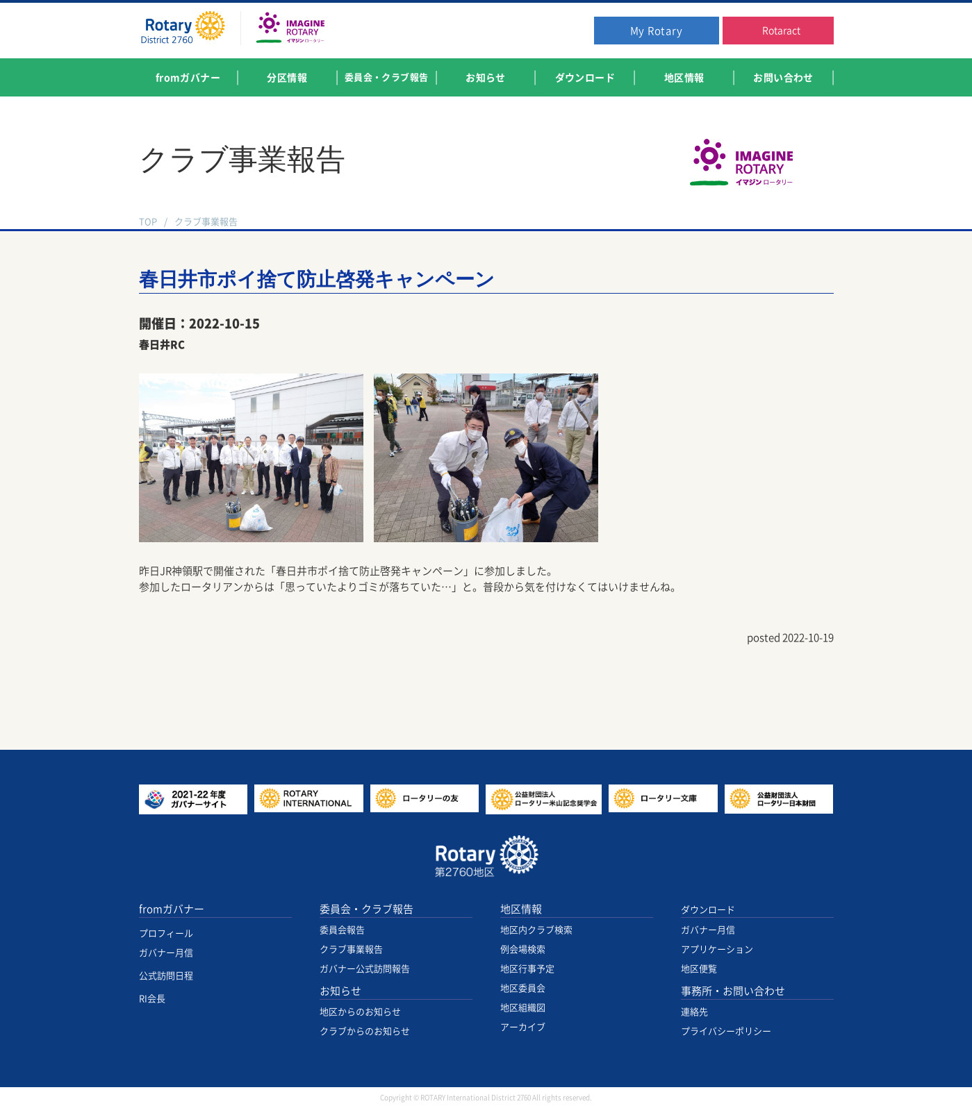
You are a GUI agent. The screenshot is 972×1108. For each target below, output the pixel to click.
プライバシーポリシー (726, 1031)
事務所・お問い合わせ (733, 991)
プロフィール (166, 933)
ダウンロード (708, 909)
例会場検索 (522, 949)
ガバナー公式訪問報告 (365, 968)
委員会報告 (342, 929)
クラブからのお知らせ (365, 1031)
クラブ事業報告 (206, 221)
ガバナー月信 (166, 952)
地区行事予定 (527, 968)
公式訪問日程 (166, 975)
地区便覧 (699, 968)
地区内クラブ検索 (536, 929)
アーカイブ (522, 1027)
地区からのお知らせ (360, 1011)
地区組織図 (522, 1007)
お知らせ (340, 991)
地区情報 (521, 909)
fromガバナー (171, 909)
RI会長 (152, 998)
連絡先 (694, 1011)
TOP (148, 221)
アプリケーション (717, 949)
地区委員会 (522, 988)
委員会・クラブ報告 (366, 909)
